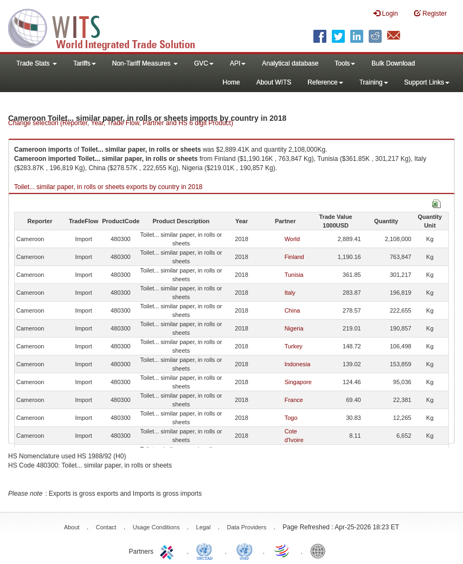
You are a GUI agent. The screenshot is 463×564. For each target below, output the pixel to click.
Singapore (298, 382)
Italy (290, 292)
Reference (325, 82)
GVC (204, 63)
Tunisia (294, 274)
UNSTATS (244, 550)
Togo (291, 417)
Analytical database (290, 63)
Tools (345, 63)
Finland (294, 257)
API (238, 63)
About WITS (274, 82)
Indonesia (298, 364)
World (292, 239)
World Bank (320, 550)
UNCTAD (206, 550)
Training (373, 82)
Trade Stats (36, 63)
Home (231, 82)
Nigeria (294, 328)
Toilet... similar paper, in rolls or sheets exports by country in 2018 (108, 187)
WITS (108, 27)
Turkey (294, 346)
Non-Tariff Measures (145, 63)
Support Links (426, 82)
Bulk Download (393, 63)
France (294, 400)
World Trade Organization (282, 550)
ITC (168, 550)
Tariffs (84, 63)
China (292, 310)
